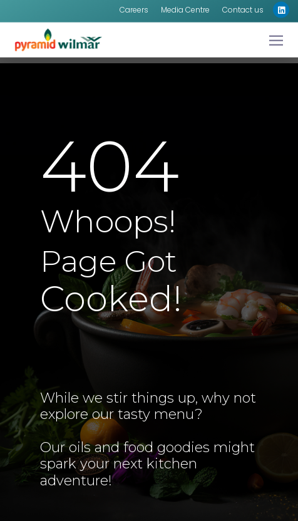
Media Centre (185, 6)
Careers (134, 6)
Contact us (243, 6)
